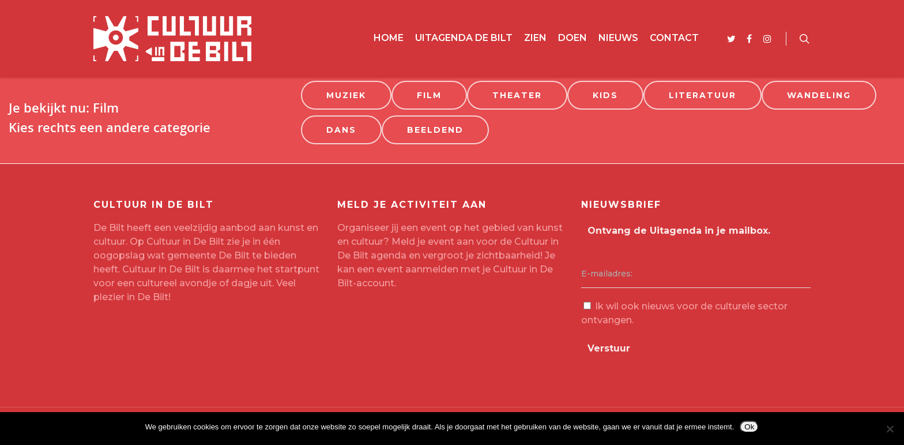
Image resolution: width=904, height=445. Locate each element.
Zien (535, 37)
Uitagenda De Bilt (464, 37)
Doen (572, 37)
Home (389, 37)
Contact (674, 37)
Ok (749, 426)
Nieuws (618, 37)
